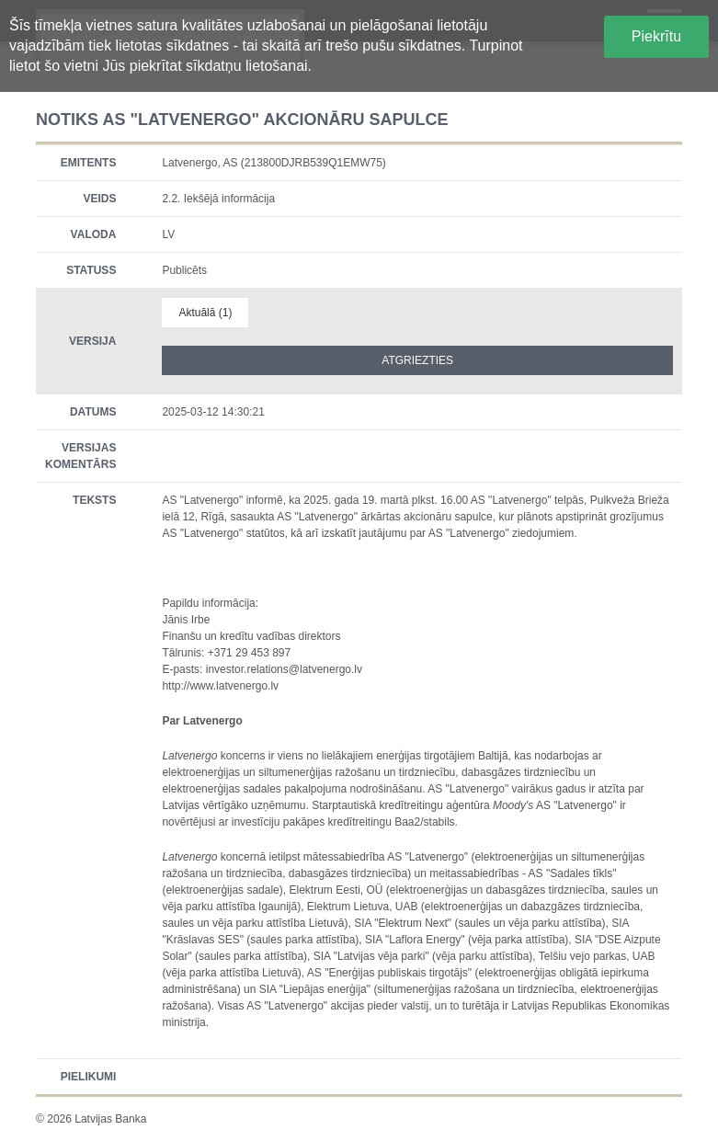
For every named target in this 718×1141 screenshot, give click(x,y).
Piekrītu (656, 36)
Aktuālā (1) (205, 312)
